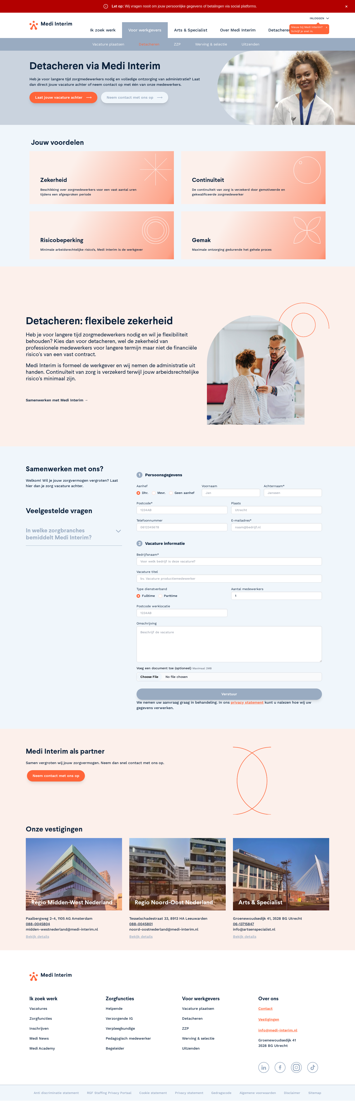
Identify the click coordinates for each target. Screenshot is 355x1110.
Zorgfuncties (40, 1018)
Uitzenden (250, 44)
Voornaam (209, 486)
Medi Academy (42, 1048)
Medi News (39, 1038)
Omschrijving (146, 623)
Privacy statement (189, 1093)
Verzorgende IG (119, 1018)
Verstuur (229, 694)
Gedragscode (221, 1093)
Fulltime (148, 596)
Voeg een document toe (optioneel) (174, 668)
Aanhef (142, 486)
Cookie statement (153, 1093)
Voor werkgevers (144, 30)
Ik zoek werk (103, 30)
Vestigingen (268, 1019)
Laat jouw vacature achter (63, 97)
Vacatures (38, 1008)
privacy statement (247, 702)
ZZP (177, 44)
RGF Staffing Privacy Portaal (109, 1093)
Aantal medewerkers (247, 589)
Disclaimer (292, 1093)
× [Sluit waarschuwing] (346, 6)
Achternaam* (274, 486)
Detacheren (279, 30)
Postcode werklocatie (153, 606)
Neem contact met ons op (135, 97)
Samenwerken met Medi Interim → (57, 400)
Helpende (114, 1008)
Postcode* (145, 503)
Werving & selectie (211, 44)
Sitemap (314, 1093)
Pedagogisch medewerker (128, 1038)
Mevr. (161, 493)
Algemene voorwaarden (258, 1093)
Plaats (236, 503)
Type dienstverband (152, 589)
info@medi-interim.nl (277, 1030)
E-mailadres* (241, 520)
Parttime (170, 596)
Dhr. (145, 493)
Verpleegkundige (120, 1028)
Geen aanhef (184, 493)
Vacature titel (147, 572)
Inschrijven (39, 1028)
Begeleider (115, 1048)
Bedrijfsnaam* (148, 554)
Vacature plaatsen (108, 44)
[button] (74, 536)
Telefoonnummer (150, 520)
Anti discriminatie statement (56, 1093)
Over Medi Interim (238, 30)
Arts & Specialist (190, 30)
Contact (265, 1008)
